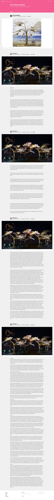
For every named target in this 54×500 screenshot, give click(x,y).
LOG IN (48, 1)
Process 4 (14, 53)
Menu (51, 1)
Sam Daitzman (14, 16)
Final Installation (16, 15)
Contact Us (6, 496)
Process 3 (14, 131)
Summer (6, 493)
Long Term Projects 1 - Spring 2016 (18, 6)
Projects (28, 6)
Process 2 (14, 217)
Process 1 (14, 323)
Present (10, 47)
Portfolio (11, 11)
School (6, 492)
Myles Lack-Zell (14, 54)
